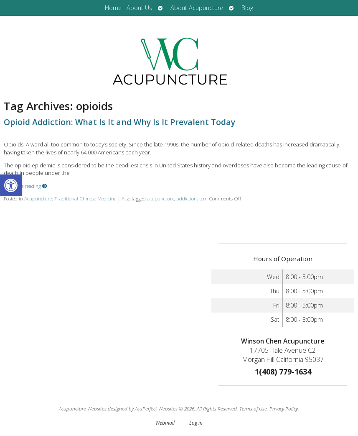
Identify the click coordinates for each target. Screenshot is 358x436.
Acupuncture (38, 198)
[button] (11, 185)
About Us (139, 8)
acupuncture (160, 198)
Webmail (165, 422)
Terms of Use (253, 408)
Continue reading (25, 185)
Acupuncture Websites (83, 408)
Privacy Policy (283, 408)
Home (113, 8)
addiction (187, 198)
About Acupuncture (196, 8)
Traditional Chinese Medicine (85, 198)
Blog (247, 8)
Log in (196, 422)
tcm (203, 198)
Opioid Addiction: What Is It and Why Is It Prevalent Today (119, 122)
